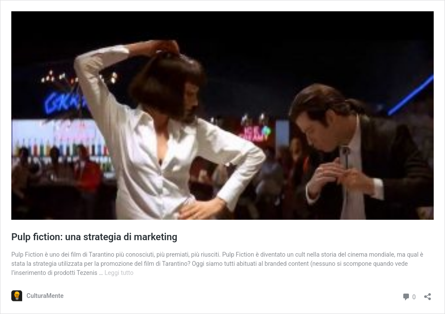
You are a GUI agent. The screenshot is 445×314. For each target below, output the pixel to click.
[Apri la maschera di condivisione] (428, 294)
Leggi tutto (118, 272)
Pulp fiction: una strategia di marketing (94, 236)
